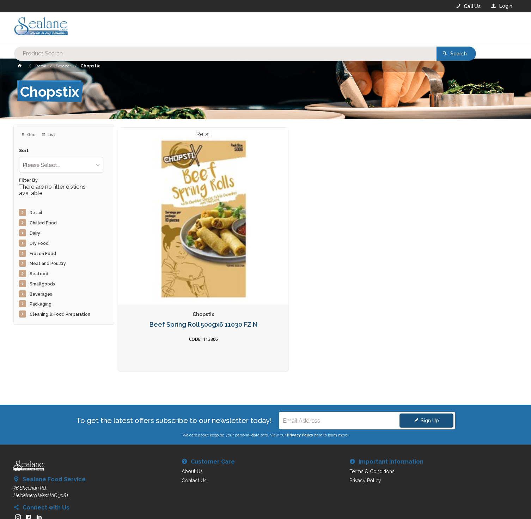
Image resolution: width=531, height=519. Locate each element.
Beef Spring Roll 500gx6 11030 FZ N (164, 247)
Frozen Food (43, 253)
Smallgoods (42, 284)
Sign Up (430, 361)
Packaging (40, 304)
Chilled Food (43, 223)
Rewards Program (384, 475)
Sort (24, 151)
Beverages (41, 294)
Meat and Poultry (48, 263)
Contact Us (32, 474)
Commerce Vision (54, 501)
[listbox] (61, 165)
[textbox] (237, 28)
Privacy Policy (300, 376)
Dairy (35, 233)
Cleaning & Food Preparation (60, 314)
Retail (36, 212)
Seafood (39, 273)
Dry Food (39, 243)
